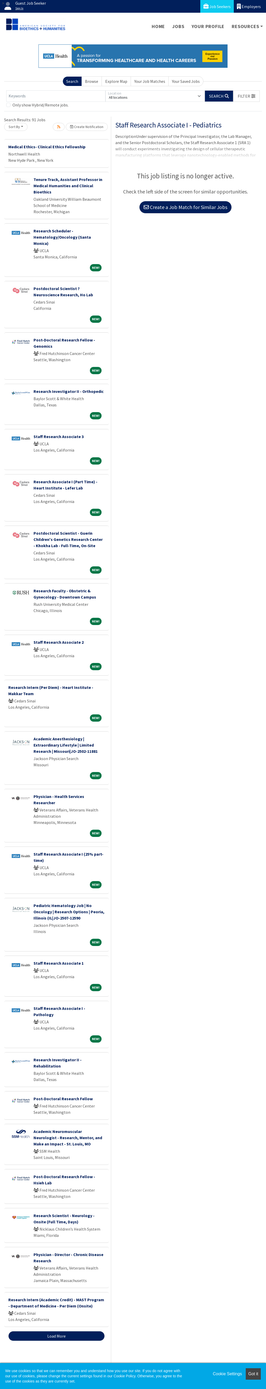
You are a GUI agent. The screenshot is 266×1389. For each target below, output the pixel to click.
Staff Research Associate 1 (59, 963)
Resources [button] (245, 26)
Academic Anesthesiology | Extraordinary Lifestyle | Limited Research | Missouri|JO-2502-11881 (66, 745)
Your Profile (208, 26)
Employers (249, 6)
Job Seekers (217, 6)
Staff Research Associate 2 (59, 642)
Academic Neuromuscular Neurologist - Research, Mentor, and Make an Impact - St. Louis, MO (68, 1137)
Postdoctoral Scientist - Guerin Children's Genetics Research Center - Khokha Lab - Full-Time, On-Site (68, 539)
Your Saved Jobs (186, 81)
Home (158, 26)
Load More (56, 1336)
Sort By (14, 126)
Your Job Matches (149, 81)
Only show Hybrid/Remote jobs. (40, 105)
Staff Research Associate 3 (59, 436)
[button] (246, 96)
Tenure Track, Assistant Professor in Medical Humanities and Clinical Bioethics (68, 185)
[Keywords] (55, 96)
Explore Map (116, 81)
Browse (91, 81)
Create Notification (86, 126)
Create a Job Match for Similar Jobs (185, 207)
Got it (253, 1374)
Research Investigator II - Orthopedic (69, 391)
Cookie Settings (227, 1374)
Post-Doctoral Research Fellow (63, 1098)
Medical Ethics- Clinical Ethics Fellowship (46, 146)
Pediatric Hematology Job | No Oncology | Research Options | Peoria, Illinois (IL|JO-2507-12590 (69, 912)
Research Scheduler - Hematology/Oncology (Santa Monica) (62, 237)
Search (72, 81)
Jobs (178, 26)
